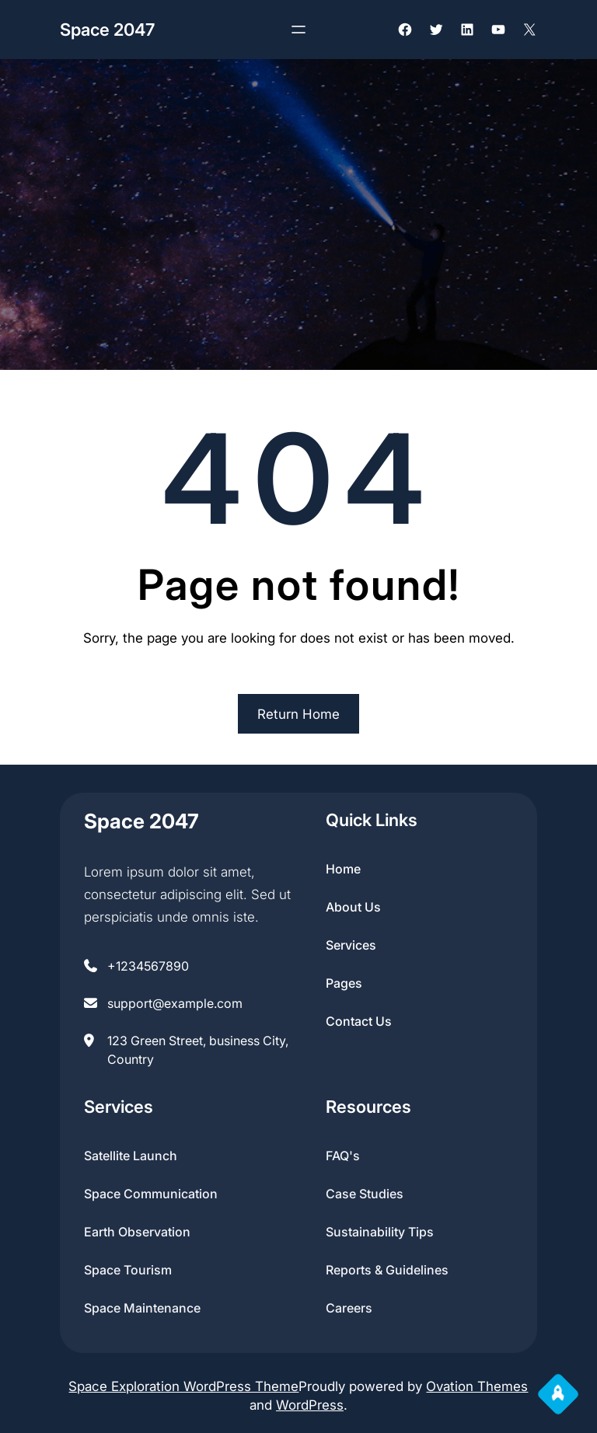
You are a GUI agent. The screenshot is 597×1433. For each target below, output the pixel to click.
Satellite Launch (130, 1155)
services (351, 945)
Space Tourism (128, 1270)
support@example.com (175, 1003)
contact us (359, 1021)
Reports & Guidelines (387, 1270)
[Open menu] (298, 30)
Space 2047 (107, 29)
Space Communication (151, 1193)
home (343, 869)
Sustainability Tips (380, 1231)
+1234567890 (148, 966)
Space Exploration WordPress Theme (183, 1386)
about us (353, 907)
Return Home (298, 714)
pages (344, 983)
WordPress (310, 1405)
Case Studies (364, 1193)
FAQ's (343, 1155)
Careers (349, 1308)
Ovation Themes (477, 1386)
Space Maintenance (142, 1308)
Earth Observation (137, 1231)
